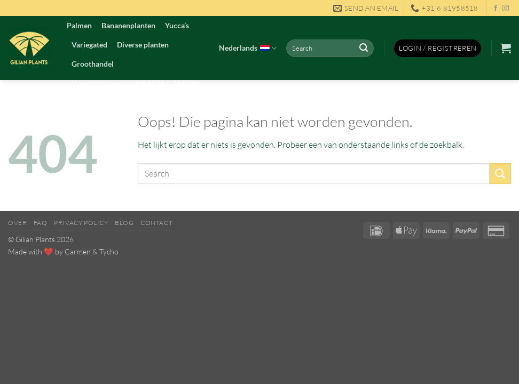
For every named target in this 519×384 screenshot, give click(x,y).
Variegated (89, 44)
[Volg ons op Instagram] (505, 8)
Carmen (78, 251)
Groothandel (93, 63)
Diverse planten (143, 44)
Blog (124, 223)
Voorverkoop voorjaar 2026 (118, 82)
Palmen (79, 25)
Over (17, 223)
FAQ (41, 223)
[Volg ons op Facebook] (495, 8)
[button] (437, 48)
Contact (156, 223)
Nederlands (248, 48)
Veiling (185, 82)
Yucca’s (177, 25)
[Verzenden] (364, 48)
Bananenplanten (128, 25)
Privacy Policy (81, 223)
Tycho (109, 251)
